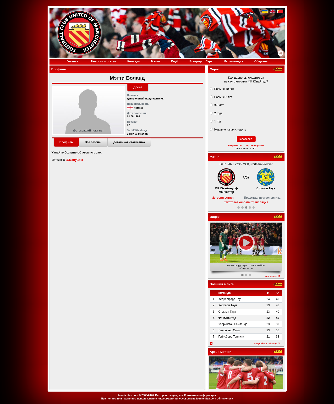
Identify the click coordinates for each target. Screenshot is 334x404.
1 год (217, 121)
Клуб (174, 61)
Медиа (233, 61)
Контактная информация (200, 395)
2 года (218, 113)
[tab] (66, 142)
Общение (261, 61)
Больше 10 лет (224, 89)
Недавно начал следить (230, 129)
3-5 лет (219, 105)
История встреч (223, 197)
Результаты (234, 145)
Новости (103, 61)
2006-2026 (147, 395)
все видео (272, 276)
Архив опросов (255, 145)
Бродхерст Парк (200, 61)
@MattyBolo (74, 160)
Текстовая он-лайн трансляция (246, 202)
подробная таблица (267, 343)
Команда (133, 61)
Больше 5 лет (223, 97)
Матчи (155, 61)
